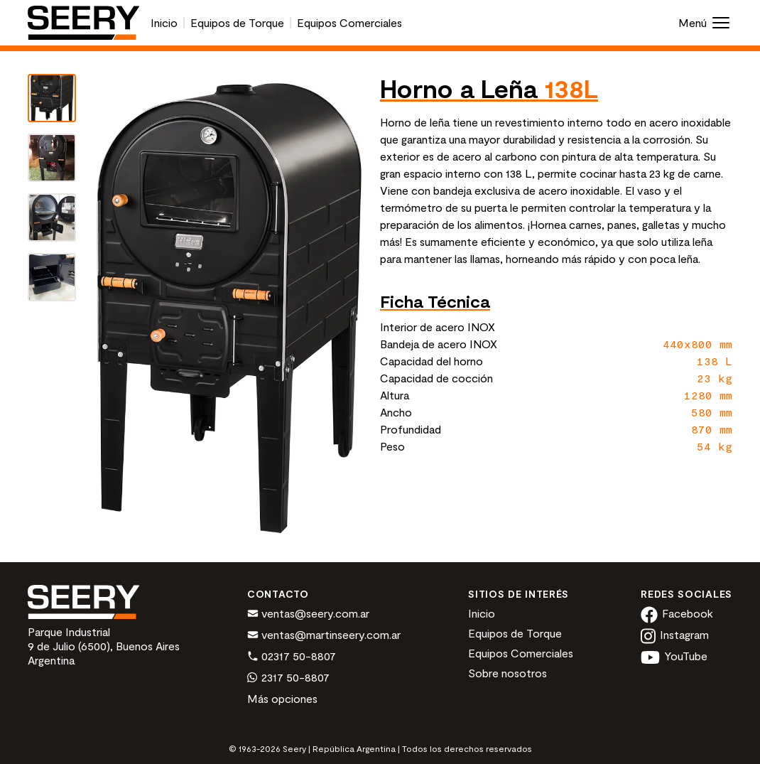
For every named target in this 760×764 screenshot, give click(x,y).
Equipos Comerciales (349, 22)
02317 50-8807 (291, 657)
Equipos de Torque (237, 22)
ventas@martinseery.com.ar (324, 635)
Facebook (677, 613)
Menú (705, 22)
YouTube (674, 655)
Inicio (164, 22)
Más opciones (282, 698)
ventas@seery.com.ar (308, 614)
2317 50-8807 (288, 678)
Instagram (675, 634)
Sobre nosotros (507, 672)
